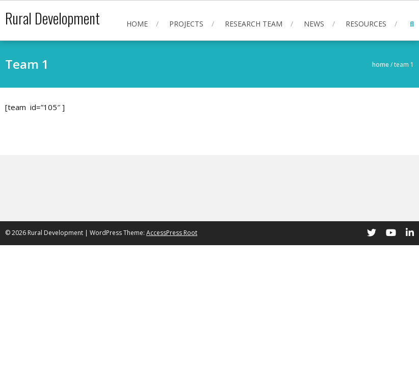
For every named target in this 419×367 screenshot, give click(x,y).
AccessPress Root (171, 232)
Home (137, 24)
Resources (366, 24)
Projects (186, 24)
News (314, 24)
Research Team (253, 24)
